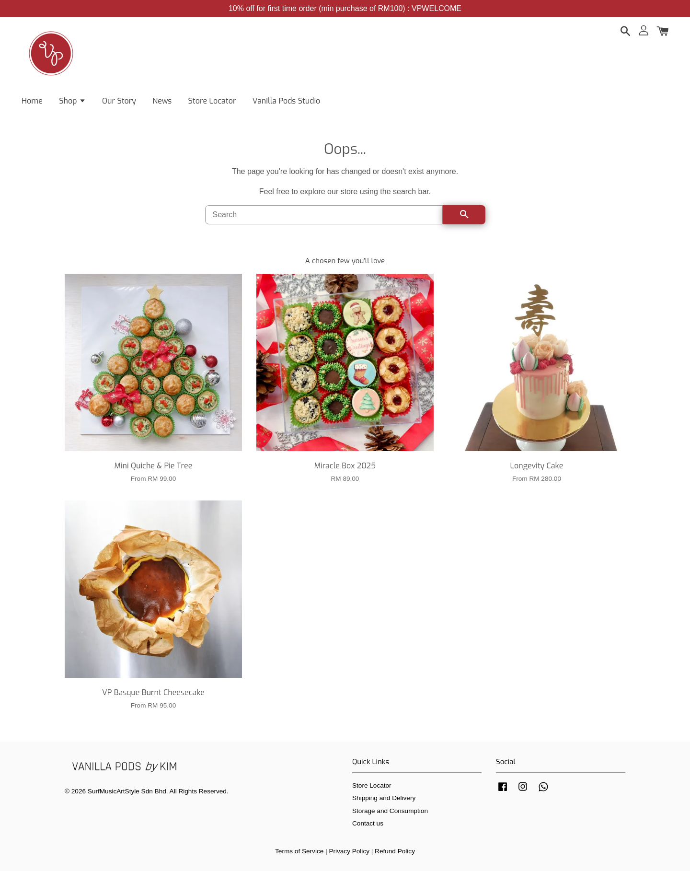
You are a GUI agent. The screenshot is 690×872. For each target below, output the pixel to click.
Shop (72, 101)
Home (32, 101)
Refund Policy (395, 852)
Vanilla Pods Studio (287, 101)
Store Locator (212, 101)
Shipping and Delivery (383, 798)
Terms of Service (299, 852)
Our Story (119, 101)
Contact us (367, 824)
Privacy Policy (349, 852)
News (162, 101)
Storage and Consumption (390, 811)
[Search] (324, 215)
